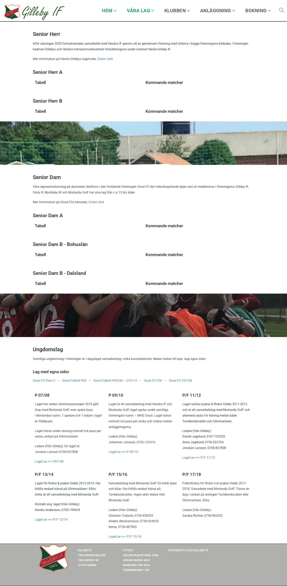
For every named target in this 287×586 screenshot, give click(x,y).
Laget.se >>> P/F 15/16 (125, 536)
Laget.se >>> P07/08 (49, 461)
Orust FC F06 (153, 380)
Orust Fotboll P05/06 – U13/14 (115, 380)
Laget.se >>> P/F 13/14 (51, 519)
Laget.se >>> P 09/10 (123, 452)
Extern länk (105, 59)
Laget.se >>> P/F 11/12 (198, 457)
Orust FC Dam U (44, 380)
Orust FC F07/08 (180, 380)
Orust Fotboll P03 (74, 380)
